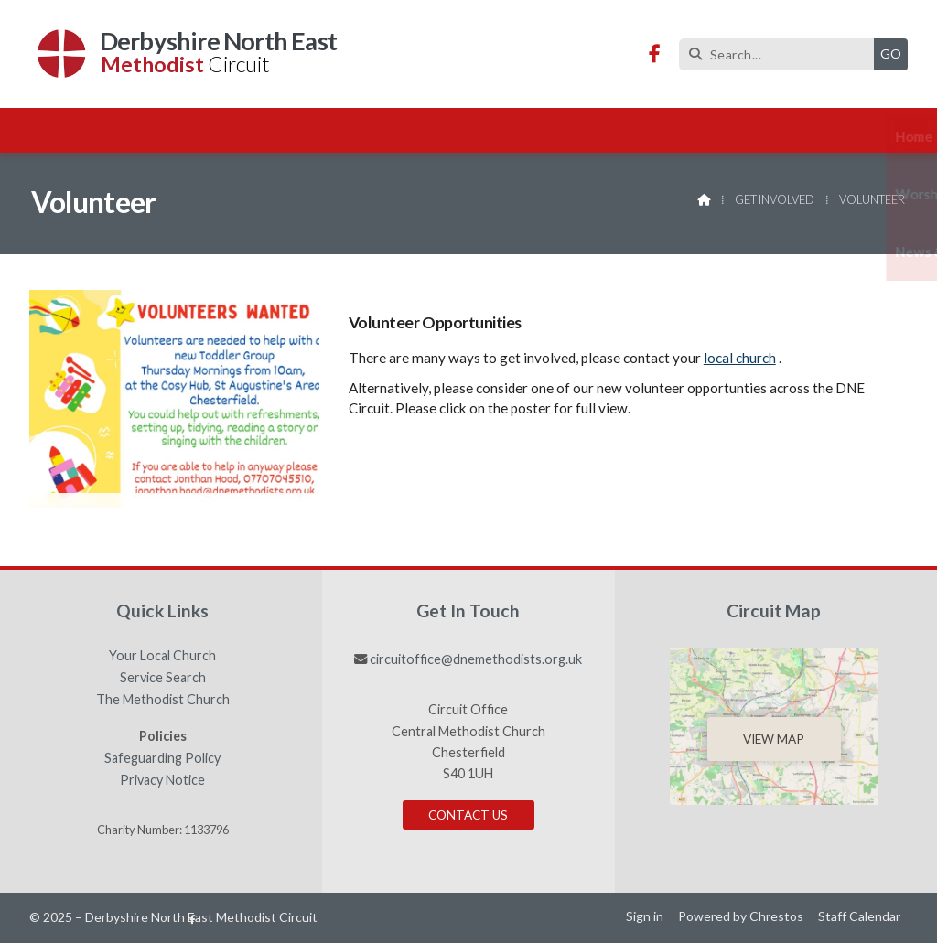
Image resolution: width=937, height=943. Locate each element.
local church (740, 357)
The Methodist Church (163, 699)
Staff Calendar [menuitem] (859, 916)
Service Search (163, 677)
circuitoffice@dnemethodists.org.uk (476, 659)
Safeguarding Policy (162, 758)
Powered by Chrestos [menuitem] (740, 916)
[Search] (781, 54)
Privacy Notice (162, 780)
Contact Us (468, 815)
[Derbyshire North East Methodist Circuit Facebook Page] (655, 54)
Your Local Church (162, 655)
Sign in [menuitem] (644, 916)
